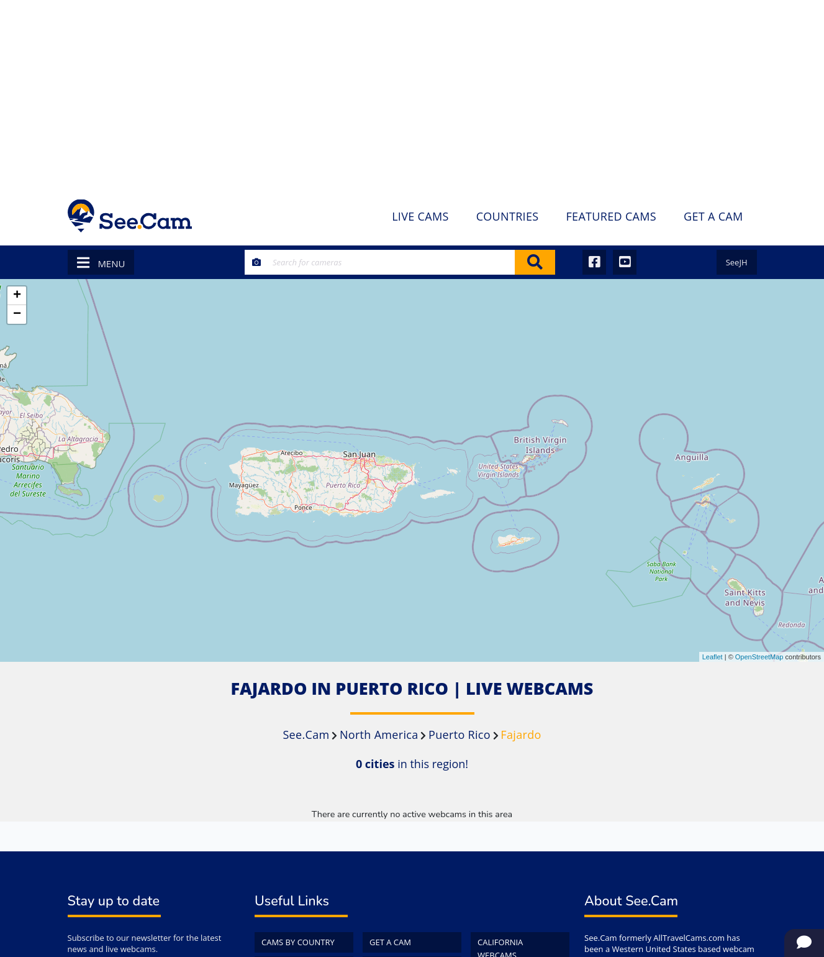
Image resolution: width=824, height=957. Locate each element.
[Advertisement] (412, 93)
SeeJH (737, 262)
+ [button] (17, 295)
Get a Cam (390, 942)
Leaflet (712, 657)
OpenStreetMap (759, 657)
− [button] (17, 314)
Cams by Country (298, 942)
